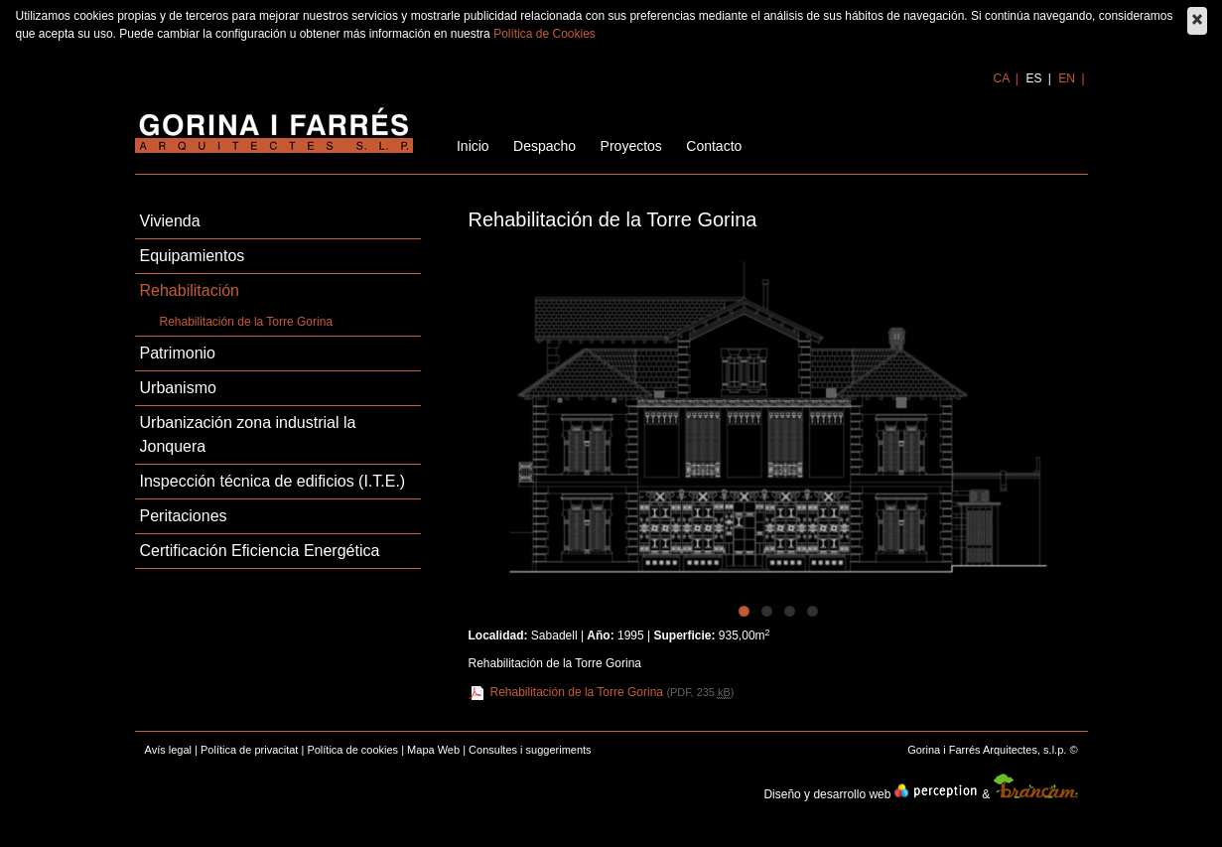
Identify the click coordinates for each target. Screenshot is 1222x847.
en (1068, 78)
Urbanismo (178, 387)
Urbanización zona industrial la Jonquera (248, 434)
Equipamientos (192, 255)
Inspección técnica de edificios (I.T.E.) (273, 481)
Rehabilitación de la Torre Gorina (247, 322)
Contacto (714, 146)
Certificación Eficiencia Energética (260, 550)
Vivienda (170, 220)
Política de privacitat (249, 750)
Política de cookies (352, 750)
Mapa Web (433, 750)
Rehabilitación (190, 290)
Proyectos (631, 146)
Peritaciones (183, 515)
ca (1003, 78)
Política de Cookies (544, 34)
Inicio (473, 146)
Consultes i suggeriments (530, 750)
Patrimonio (177, 353)
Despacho (544, 146)
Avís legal (169, 750)
